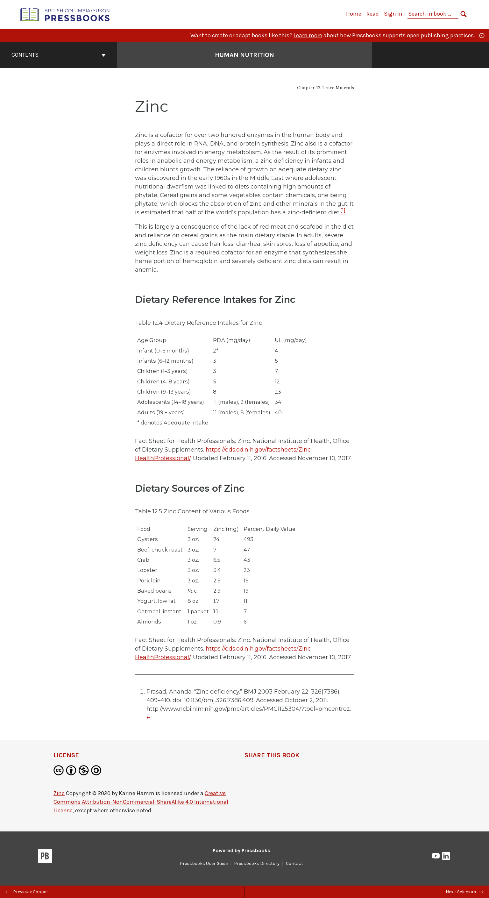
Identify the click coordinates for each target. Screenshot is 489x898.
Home (353, 13)
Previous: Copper (26, 891)
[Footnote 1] (342, 212)
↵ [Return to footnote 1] (148, 717)
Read (372, 13)
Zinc (59, 793)
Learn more (308, 35)
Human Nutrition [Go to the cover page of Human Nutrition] (244, 55)
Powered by (241, 850)
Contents (58, 54)
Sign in (393, 13)
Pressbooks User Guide (204, 863)
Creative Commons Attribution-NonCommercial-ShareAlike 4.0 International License (140, 802)
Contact (294, 863)
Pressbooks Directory (257, 863)
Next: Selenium (465, 891)
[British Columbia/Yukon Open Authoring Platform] (65, 14)
